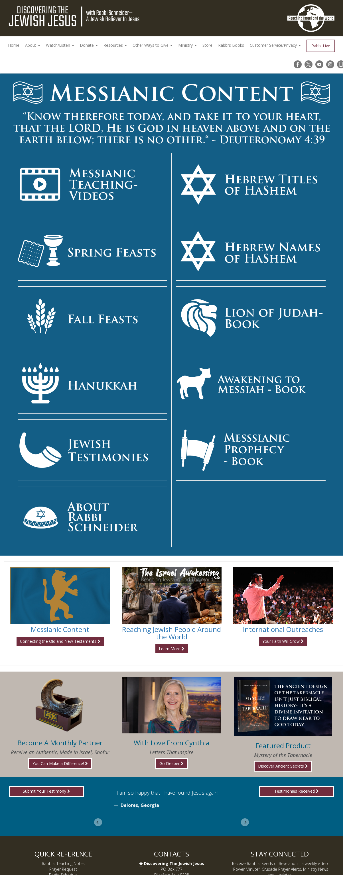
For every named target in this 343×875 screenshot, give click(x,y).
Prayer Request (63, 869)
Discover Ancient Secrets (283, 766)
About (32, 45)
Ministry (187, 45)
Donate (89, 45)
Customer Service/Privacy (275, 45)
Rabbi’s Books (231, 45)
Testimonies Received (296, 791)
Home (13, 45)
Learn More (171, 648)
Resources (115, 45)
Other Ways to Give (152, 45)
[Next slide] (245, 822)
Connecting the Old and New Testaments (60, 641)
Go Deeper (171, 763)
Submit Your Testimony (46, 791)
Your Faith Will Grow (283, 641)
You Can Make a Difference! (60, 763)
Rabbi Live (320, 45)
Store (207, 45)
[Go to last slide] (98, 822)
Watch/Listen (60, 45)
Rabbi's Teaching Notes (63, 863)
